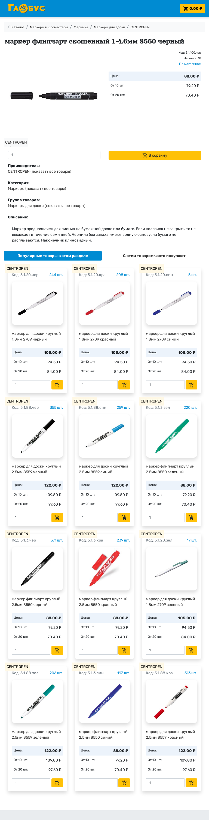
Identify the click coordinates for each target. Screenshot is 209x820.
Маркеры (81, 27)
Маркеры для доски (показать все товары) (46, 205)
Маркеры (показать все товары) (37, 188)
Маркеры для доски (109, 27)
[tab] (53, 256)
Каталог (17, 27)
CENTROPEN (140, 27)
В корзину (154, 155)
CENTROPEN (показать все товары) (39, 171)
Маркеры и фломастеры (49, 27)
